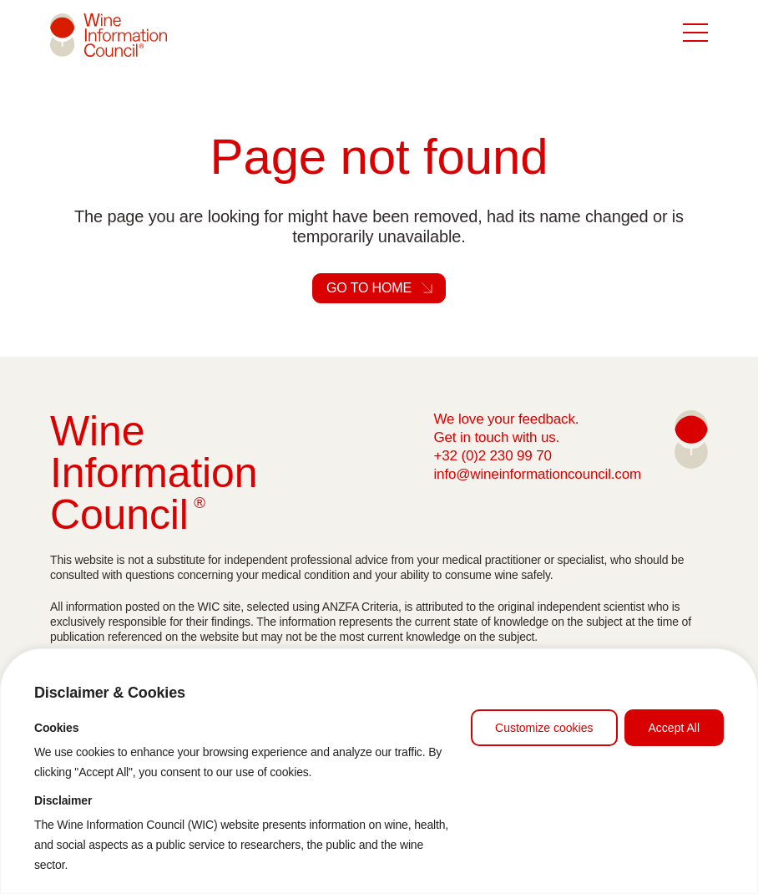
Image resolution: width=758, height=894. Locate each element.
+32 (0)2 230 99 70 (492, 456)
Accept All (674, 727)
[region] (379, 771)
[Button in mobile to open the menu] (695, 33)
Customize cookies (544, 727)
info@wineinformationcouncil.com (537, 474)
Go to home (369, 288)
